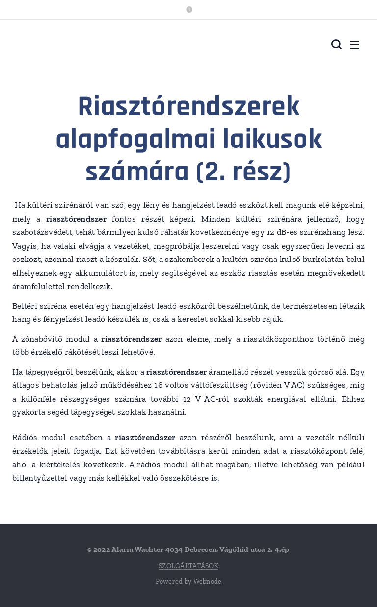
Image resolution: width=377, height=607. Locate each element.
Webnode (207, 582)
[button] (335, 44)
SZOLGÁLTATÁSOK (188, 566)
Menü (354, 44)
